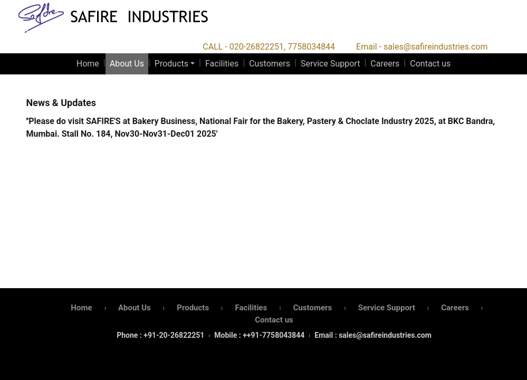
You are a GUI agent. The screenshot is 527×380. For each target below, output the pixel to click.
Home (87, 64)
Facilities (221, 64)
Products (171, 64)
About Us (127, 64)
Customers (269, 64)
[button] (174, 63)
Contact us (430, 64)
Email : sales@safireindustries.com (372, 335)
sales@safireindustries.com (435, 47)
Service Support (330, 64)
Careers (384, 64)
